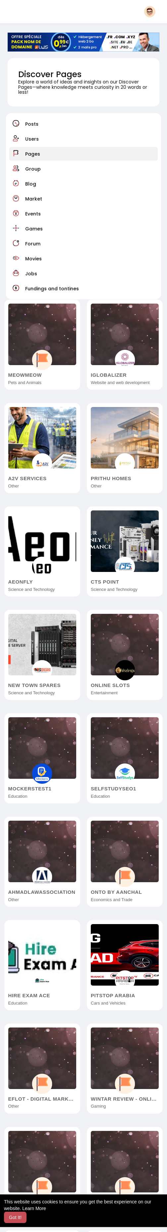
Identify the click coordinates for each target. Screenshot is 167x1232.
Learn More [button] (34, 1208)
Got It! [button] (15, 1217)
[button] (149, 11)
